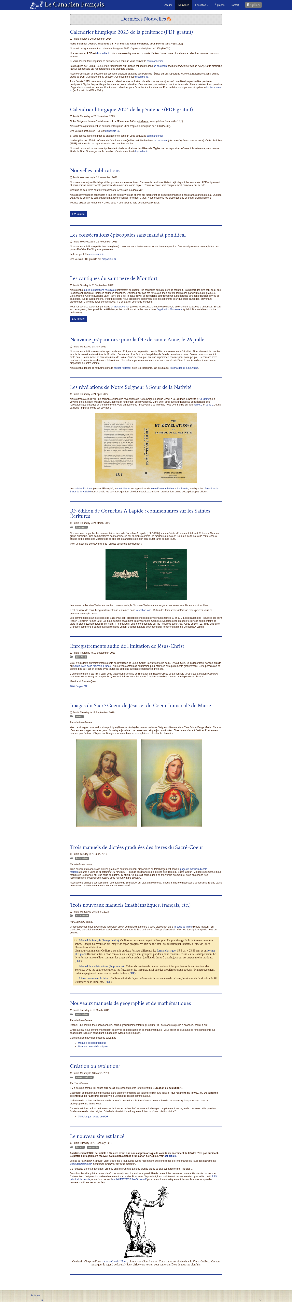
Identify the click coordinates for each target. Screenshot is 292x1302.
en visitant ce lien (120, 306)
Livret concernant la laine (93, 978)
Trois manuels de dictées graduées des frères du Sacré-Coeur (136, 848)
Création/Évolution (84, 1077)
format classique (166, 950)
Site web (80, 1147)
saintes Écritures (83, 488)
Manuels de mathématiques (93, 1046)
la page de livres (183, 926)
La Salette (182, 488)
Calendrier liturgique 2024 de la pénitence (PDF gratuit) (131, 110)
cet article (170, 1156)
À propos (219, 5)
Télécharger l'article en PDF (93, 1116)
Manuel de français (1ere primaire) (99, 940)
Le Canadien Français (72, 5)
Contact (235, 5)
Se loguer (35, 1295)
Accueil (168, 5)
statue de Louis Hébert (114, 1261)
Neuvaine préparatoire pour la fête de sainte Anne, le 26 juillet (138, 340)
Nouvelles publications (95, 171)
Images (79, 716)
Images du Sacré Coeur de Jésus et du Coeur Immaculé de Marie (140, 706)
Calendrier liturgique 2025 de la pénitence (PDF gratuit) (131, 32)
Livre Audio (81, 657)
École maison (82, 858)
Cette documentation (81, 1163)
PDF (78, 960)
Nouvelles (183, 5)
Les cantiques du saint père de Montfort (113, 279)
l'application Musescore (169, 309)
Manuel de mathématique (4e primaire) (101, 966)
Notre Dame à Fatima (162, 488)
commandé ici (97, 254)
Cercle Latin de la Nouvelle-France (92, 666)
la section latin (143, 610)
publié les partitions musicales (99, 290)
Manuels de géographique (92, 1042)
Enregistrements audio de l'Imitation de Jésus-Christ (127, 646)
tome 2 (209, 404)
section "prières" (122, 368)
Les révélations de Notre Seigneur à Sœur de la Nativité (131, 387)
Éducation (202, 5)
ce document (160, 66)
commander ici (155, 61)
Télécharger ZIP (78, 686)
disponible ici (103, 53)
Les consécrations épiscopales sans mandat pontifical (128, 235)
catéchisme (123, 488)
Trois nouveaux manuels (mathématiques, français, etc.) (130, 905)
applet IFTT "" (129, 1179)
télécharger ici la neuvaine (184, 368)
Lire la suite (78, 214)
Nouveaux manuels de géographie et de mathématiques (130, 1003)
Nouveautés (81, 527)
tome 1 (198, 404)
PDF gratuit (204, 399)
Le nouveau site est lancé (97, 1136)
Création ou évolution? (95, 1066)
